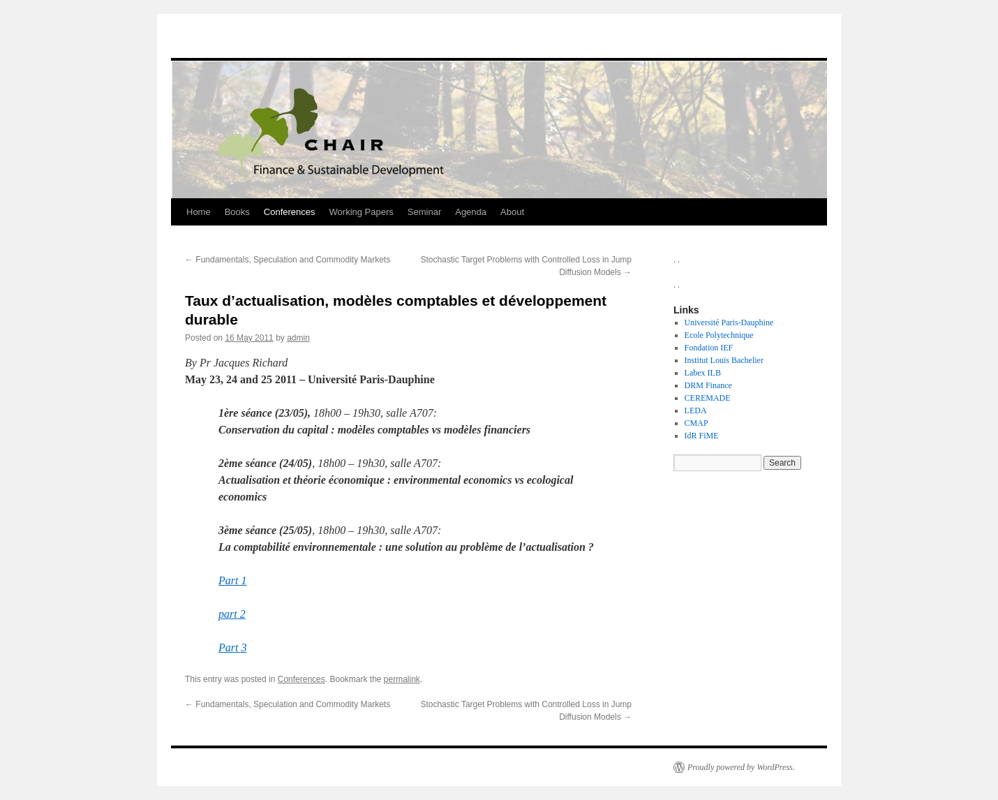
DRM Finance (708, 385)
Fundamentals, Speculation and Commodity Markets (287, 260)
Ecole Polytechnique (719, 335)
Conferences (289, 212)
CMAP (696, 423)
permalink (402, 679)
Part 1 (232, 580)
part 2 (232, 614)
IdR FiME (702, 435)
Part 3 (232, 647)
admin (298, 338)
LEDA (696, 410)
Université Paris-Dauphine (729, 322)
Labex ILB (703, 373)
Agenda (470, 212)
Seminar (424, 212)
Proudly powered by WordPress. (741, 767)
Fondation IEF (709, 348)
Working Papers (361, 212)
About (512, 212)
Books (237, 212)
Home (198, 212)
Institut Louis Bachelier (724, 360)
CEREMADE (708, 398)
